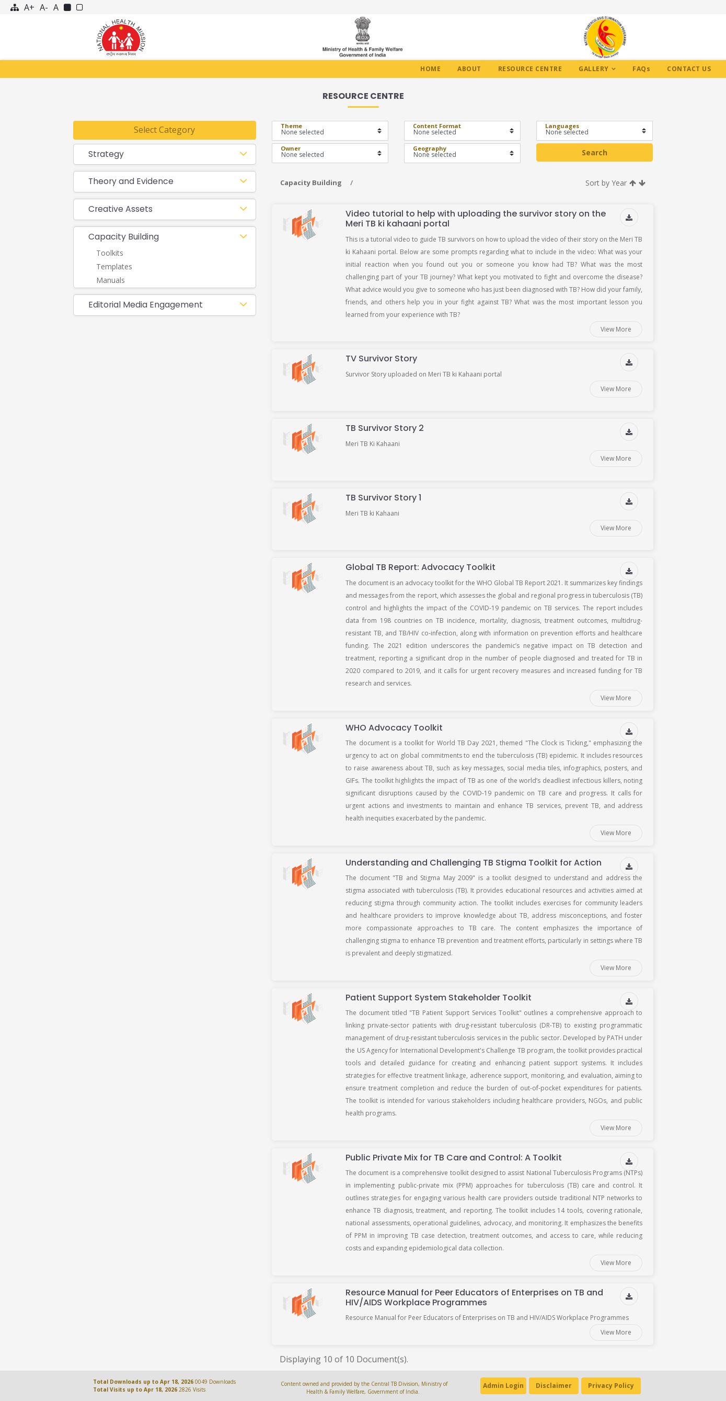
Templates (114, 267)
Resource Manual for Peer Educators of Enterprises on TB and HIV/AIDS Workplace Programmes (474, 1297)
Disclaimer (554, 1385)
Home (430, 68)
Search (594, 152)
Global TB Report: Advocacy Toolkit (420, 567)
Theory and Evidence (131, 182)
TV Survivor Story (381, 358)
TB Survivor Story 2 (384, 428)
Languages (562, 126)
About (469, 68)
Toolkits (109, 254)
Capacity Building (123, 237)
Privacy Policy (611, 1385)
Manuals (110, 281)
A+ (29, 7)
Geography (429, 148)
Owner (291, 148)
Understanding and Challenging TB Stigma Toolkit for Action (473, 863)
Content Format (437, 126)
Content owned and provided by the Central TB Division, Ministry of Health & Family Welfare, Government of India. (363, 1387)
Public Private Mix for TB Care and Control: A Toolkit (453, 1158)
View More (616, 329)
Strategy (106, 154)
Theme (291, 126)
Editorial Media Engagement (145, 305)
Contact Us (689, 68)
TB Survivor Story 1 (383, 498)
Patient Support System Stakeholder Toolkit (438, 998)
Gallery (594, 68)
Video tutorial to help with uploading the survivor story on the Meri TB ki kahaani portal (475, 219)
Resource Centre (530, 68)
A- (44, 7)
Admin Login (503, 1385)
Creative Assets (120, 209)
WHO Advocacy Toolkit (394, 728)
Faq (641, 68)
